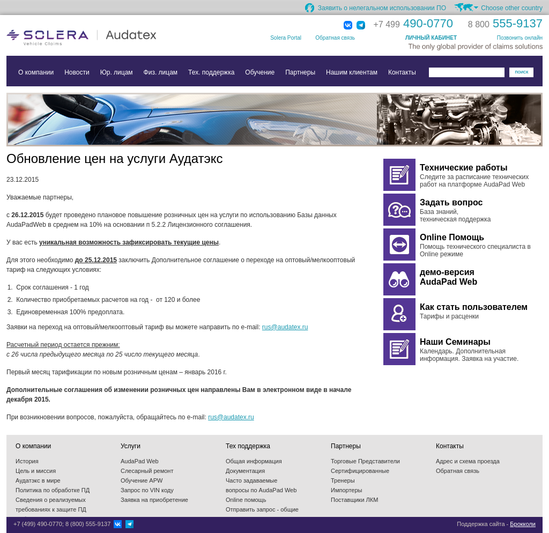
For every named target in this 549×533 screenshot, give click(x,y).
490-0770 (413, 23)
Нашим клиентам (351, 72)
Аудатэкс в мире (38, 480)
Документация (245, 471)
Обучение (259, 72)
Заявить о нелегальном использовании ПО (382, 8)
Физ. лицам (161, 72)
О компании (36, 72)
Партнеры (300, 72)
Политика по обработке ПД (53, 490)
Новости (76, 72)
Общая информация (254, 461)
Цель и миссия (36, 471)
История (27, 461)
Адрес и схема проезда (468, 461)
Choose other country (512, 8)
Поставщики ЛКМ (354, 500)
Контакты (402, 72)
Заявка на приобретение (154, 500)
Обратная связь (335, 38)
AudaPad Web (140, 461)
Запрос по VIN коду (147, 490)
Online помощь (246, 500)
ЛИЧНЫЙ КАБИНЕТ (431, 38)
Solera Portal (285, 38)
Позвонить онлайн (520, 38)
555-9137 (505, 23)
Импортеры (346, 490)
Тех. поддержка (211, 72)
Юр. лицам (116, 72)
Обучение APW (141, 480)
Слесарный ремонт (147, 471)
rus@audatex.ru (285, 327)
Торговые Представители (365, 461)
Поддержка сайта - (496, 524)
